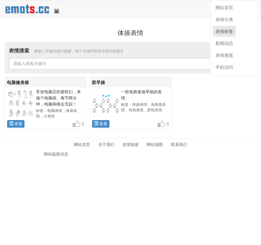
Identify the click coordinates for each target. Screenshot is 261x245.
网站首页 (224, 7)
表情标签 (224, 31)
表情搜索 (224, 55)
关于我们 (106, 144)
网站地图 (154, 144)
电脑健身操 (18, 82)
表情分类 (224, 19)
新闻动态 (224, 43)
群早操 (98, 82)
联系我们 (179, 144)
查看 (15, 123)
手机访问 (224, 67)
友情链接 (130, 144)
